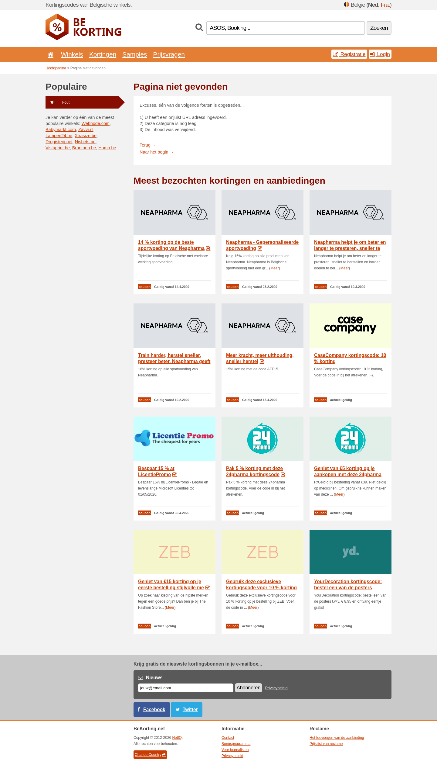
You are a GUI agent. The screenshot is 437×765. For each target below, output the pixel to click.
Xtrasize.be (86, 135)
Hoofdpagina (56, 68)
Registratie (349, 54)
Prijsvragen (169, 54)
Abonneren (248, 687)
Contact (228, 738)
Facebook (154, 709)
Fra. (385, 5)
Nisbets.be (85, 141)
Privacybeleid (276, 688)
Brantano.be (84, 147)
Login (380, 54)
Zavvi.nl (85, 129)
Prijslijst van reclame (326, 744)
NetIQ (177, 738)
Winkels (72, 54)
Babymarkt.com (61, 129)
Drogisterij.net (59, 141)
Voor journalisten (235, 750)
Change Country (150, 755)
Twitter (190, 709)
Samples (134, 54)
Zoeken (379, 28)
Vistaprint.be (58, 147)
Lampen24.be (59, 135)
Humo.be (107, 147)
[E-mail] (185, 688)
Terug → (148, 145)
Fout (57, 102)
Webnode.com (95, 123)
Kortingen (102, 54)
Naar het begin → (157, 152)
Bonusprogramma (236, 744)
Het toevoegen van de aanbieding (337, 738)
